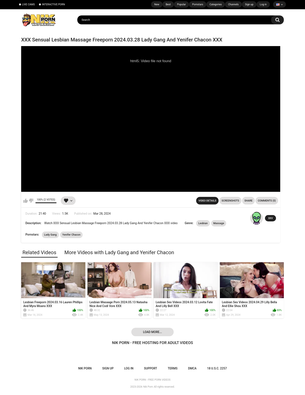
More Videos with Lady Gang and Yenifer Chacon (119, 252)
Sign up (249, 4)
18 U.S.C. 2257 (217, 368)
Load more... (152, 332)
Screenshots (230, 200)
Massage (218, 223)
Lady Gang (50, 234)
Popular (181, 4)
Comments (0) (267, 200)
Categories (215, 4)
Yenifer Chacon (71, 234)
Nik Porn (148, 386)
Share (248, 200)
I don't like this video (31, 201)
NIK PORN (85, 368)
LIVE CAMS (28, 4)
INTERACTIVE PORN (53, 4)
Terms (172, 368)
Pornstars (197, 4)
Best (168, 4)
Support (150, 368)
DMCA (192, 368)
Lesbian (203, 223)
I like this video (25, 201)
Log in (263, 4)
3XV (270, 218)
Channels (233, 4)
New (156, 4)
